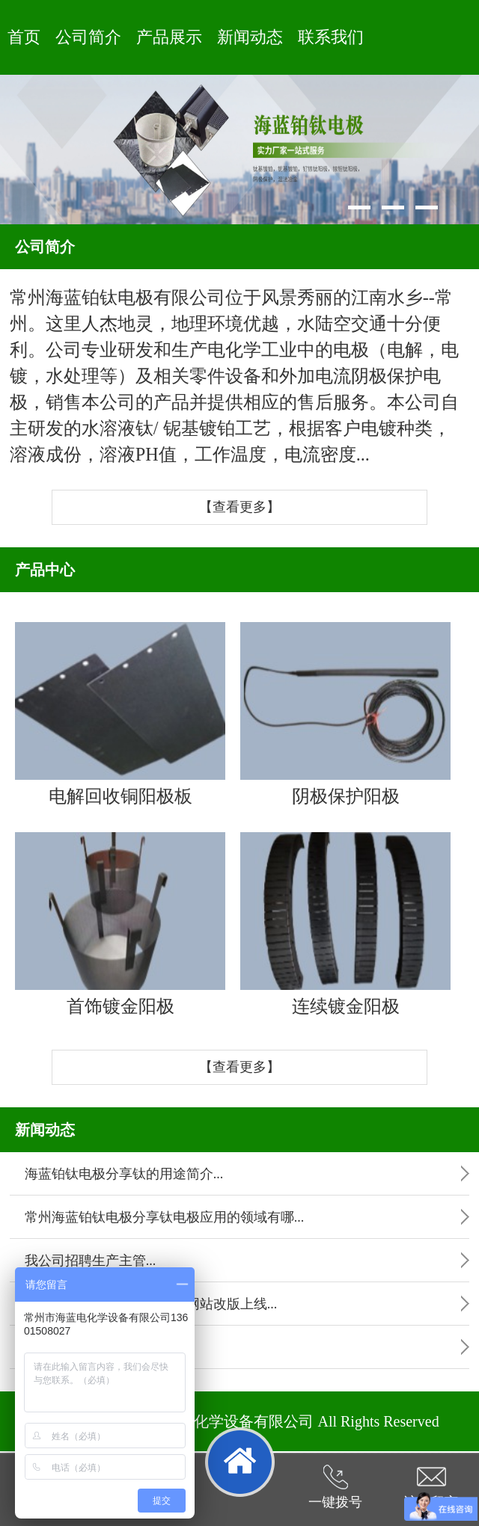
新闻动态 (250, 37)
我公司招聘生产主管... (90, 1260)
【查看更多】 (239, 506)
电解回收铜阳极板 (120, 714)
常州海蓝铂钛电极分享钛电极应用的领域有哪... (165, 1217)
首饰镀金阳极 (120, 924)
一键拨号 (335, 1487)
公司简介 (88, 37)
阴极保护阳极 (345, 714)
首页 (23, 37)
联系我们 (331, 37)
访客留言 (431, 1487)
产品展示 (169, 37)
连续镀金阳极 (345, 924)
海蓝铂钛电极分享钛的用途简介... (124, 1173)
